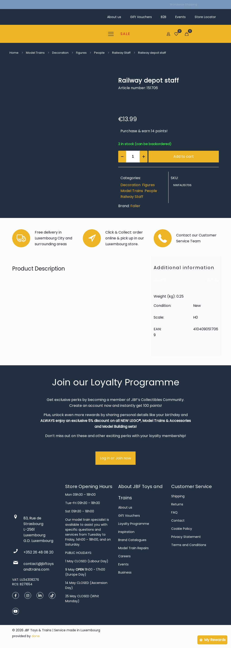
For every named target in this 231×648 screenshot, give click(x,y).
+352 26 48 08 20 (38, 552)
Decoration (60, 53)
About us (125, 507)
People (99, 53)
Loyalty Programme (133, 523)
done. (36, 636)
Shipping (178, 496)
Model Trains (35, 53)
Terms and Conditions (188, 545)
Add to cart (183, 156)
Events (123, 564)
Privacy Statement (186, 537)
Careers (124, 556)
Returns (177, 504)
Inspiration (126, 532)
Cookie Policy (181, 528)
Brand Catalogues (132, 540)
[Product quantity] (133, 156)
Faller (135, 205)
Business (125, 572)
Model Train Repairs (133, 548)
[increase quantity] (144, 156)
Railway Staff (121, 53)
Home (13, 53)
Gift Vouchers (129, 515)
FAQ (174, 512)
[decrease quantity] (122, 156)
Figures (81, 53)
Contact (178, 520)
